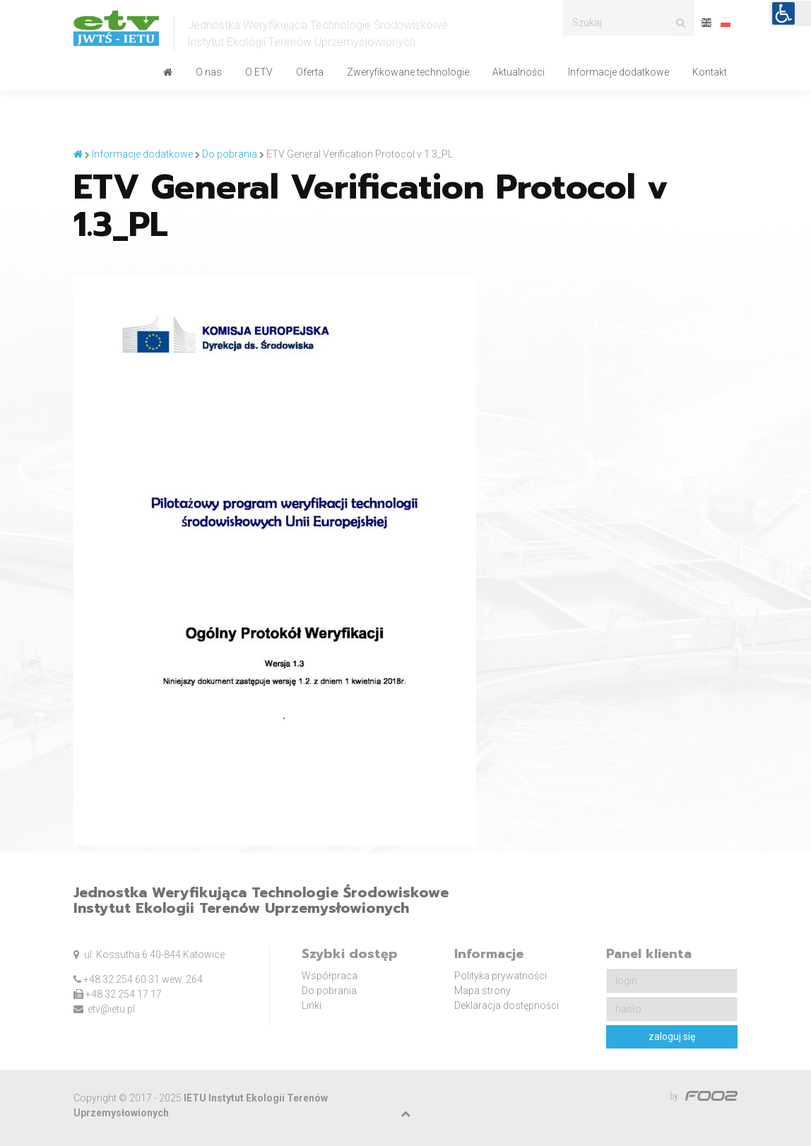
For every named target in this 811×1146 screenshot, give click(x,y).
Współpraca (329, 975)
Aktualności (518, 72)
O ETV (259, 72)
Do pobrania (329, 990)
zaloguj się (672, 1036)
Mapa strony (482, 990)
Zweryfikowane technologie (408, 72)
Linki (311, 1005)
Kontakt (709, 72)
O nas (209, 72)
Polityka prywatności (500, 975)
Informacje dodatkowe (618, 72)
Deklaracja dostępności (506, 1005)
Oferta (310, 72)
